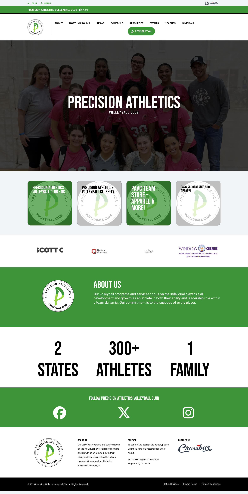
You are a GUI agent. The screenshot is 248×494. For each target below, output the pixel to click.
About (59, 23)
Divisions (188, 23)
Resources (136, 23)
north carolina (79, 23)
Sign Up (46, 3)
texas (100, 23)
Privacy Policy (190, 486)
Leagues (170, 23)
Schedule (117, 23)
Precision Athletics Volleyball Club (52, 9)
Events (154, 23)
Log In (32, 3)
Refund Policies (171, 486)
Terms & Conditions (210, 486)
